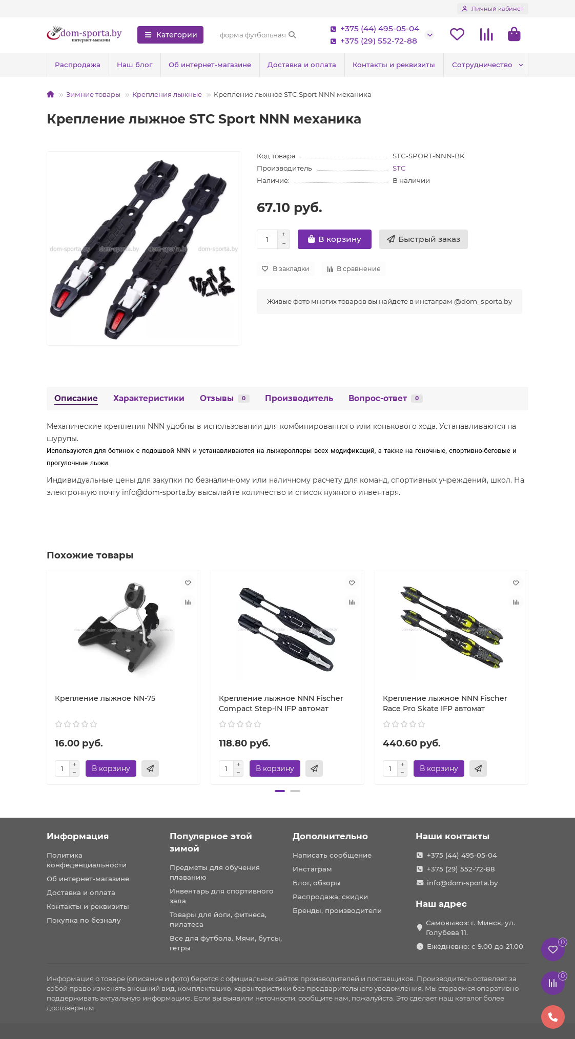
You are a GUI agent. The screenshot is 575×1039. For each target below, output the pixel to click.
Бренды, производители (337, 910)
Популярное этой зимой (211, 842)
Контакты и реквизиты (394, 64)
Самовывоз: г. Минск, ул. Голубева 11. (470, 928)
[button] (280, 791)
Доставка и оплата (302, 64)
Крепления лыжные (167, 94)
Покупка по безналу (84, 920)
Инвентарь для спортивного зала (222, 896)
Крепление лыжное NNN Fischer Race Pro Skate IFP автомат (445, 703)
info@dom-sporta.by (462, 883)
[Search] (258, 35)
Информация (78, 836)
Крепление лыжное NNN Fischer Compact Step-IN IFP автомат (281, 703)
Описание (76, 398)
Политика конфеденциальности (87, 860)
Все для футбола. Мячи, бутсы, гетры (226, 943)
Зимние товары (93, 94)
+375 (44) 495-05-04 (372, 28)
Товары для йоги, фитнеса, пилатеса (218, 919)
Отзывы (225, 398)
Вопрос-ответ (385, 398)
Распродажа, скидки (330, 896)
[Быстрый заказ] (423, 239)
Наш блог (134, 64)
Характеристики (148, 398)
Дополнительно (330, 836)
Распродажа (77, 64)
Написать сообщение (332, 855)
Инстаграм (312, 869)
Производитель (299, 398)
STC (399, 168)
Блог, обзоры (317, 883)
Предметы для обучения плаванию (215, 872)
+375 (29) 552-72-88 (371, 41)
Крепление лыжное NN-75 (105, 698)
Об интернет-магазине (210, 64)
